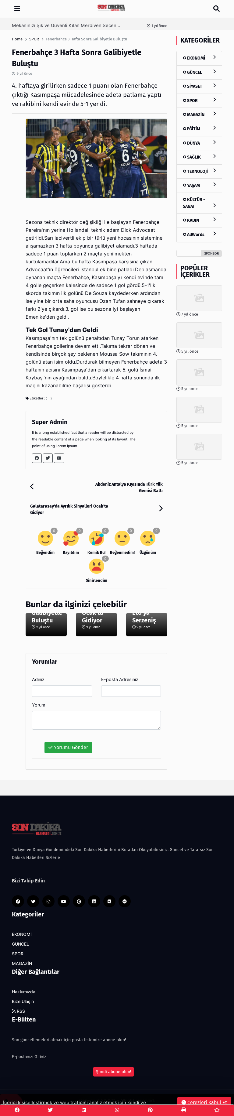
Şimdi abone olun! (113, 1071)
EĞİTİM (199, 129)
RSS (18, 1011)
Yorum (38, 704)
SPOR (199, 100)
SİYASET (199, 86)
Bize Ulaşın (23, 1001)
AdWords (199, 234)
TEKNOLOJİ (199, 171)
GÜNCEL (199, 72)
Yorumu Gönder (68, 747)
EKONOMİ (199, 58)
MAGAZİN (199, 114)
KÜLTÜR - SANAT (199, 203)
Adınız (38, 679)
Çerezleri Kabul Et (204, 1102)
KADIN (199, 220)
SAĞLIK (199, 157)
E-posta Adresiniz (119, 679)
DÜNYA (199, 143)
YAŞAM (199, 185)
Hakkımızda (23, 991)
